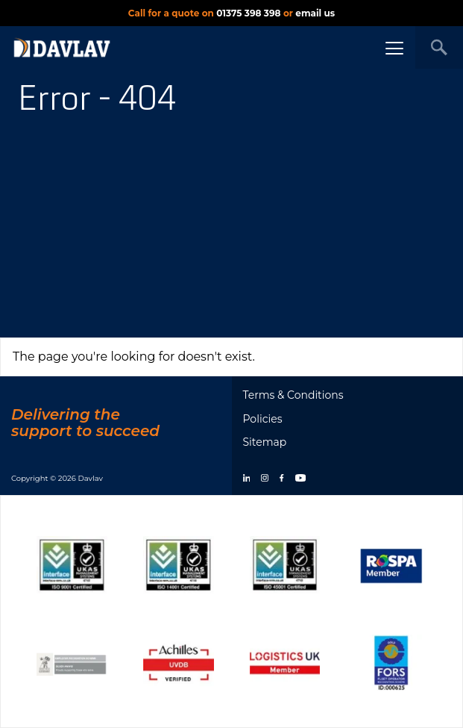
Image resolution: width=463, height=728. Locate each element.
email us (315, 13)
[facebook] (281, 479)
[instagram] (264, 479)
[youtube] (300, 479)
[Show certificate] (72, 565)
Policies (263, 419)
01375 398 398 (248, 13)
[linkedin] (247, 479)
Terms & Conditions (293, 395)
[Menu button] (394, 47)
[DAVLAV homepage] (62, 47)
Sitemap (265, 442)
